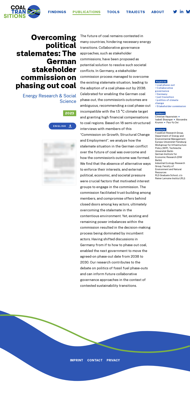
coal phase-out (166, 85)
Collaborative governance (164, 89)
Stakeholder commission (171, 106)
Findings (57, 12)
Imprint (77, 360)
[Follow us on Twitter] (174, 12)
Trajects (135, 12)
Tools (113, 12)
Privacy (113, 360)
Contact (95, 360)
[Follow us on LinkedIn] (180, 12)
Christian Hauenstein (166, 116)
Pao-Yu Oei (172, 122)
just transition (165, 97)
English (62, 126)
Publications (87, 12)
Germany (162, 94)
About (157, 12)
